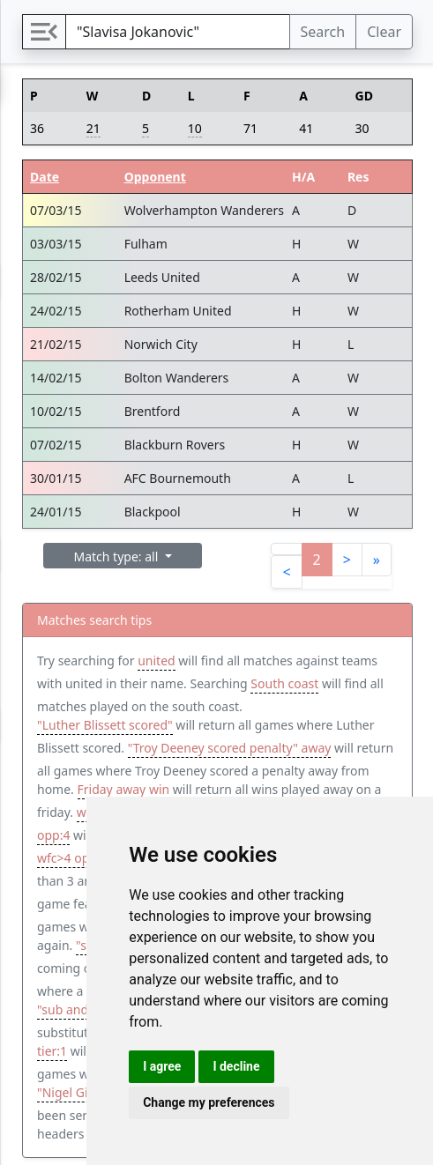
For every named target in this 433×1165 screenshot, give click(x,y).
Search (323, 31)
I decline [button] (236, 1066)
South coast (284, 683)
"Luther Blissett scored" (105, 724)
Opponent (155, 176)
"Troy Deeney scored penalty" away (230, 747)
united (156, 660)
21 (93, 128)
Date (44, 176)
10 (195, 128)
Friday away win (124, 789)
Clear (384, 31)
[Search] (177, 31)
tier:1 (52, 1051)
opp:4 (53, 835)
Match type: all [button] (117, 556)
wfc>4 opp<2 (74, 858)
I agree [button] (162, 1066)
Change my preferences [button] (208, 1102)
